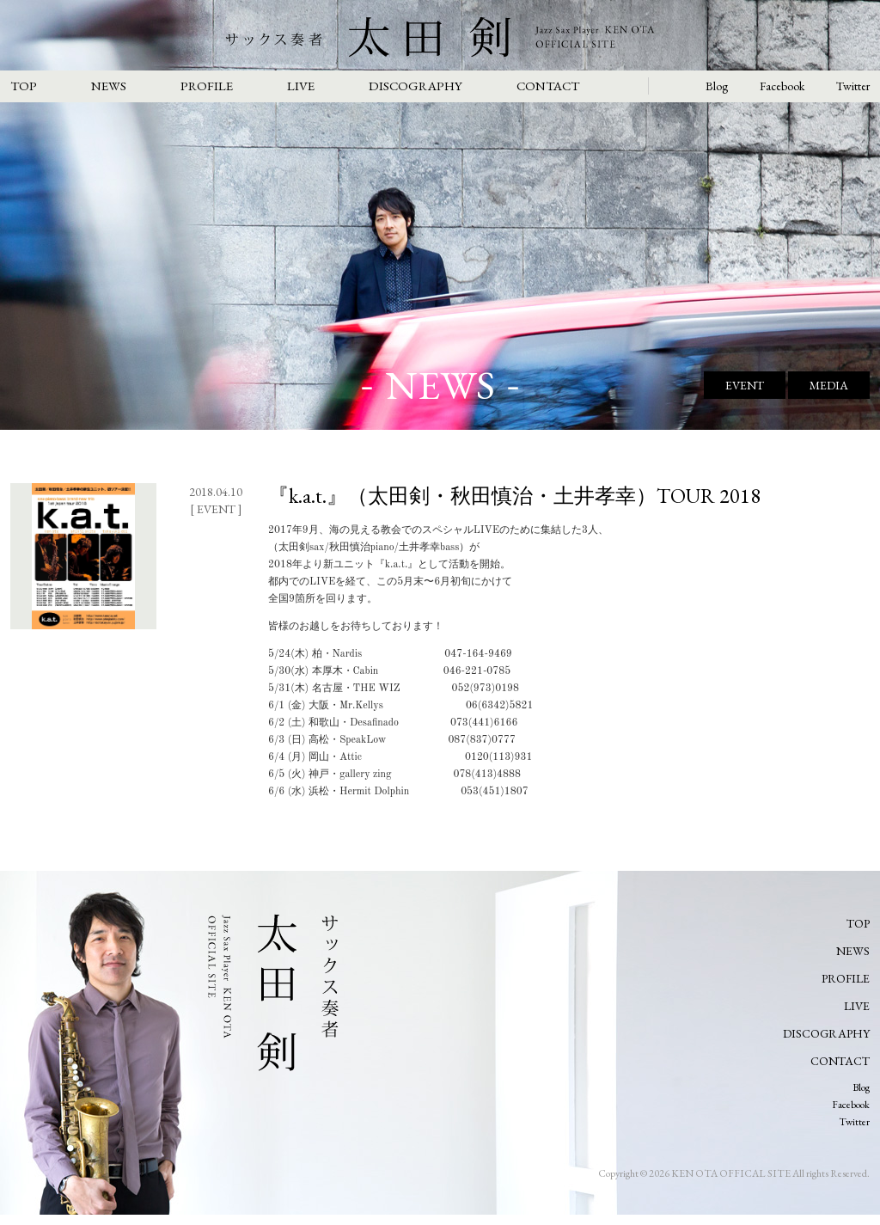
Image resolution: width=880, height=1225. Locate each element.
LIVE (301, 85)
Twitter (853, 86)
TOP (23, 85)
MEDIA (829, 385)
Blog (717, 86)
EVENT (744, 385)
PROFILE (206, 85)
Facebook (782, 86)
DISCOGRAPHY (415, 85)
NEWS (108, 85)
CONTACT (547, 85)
